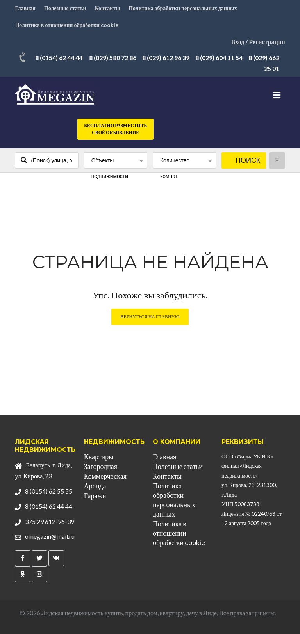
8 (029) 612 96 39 (165, 57)
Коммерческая (105, 476)
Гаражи (95, 495)
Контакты (107, 8)
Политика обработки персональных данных (183, 8)
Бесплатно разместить (115, 129)
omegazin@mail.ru (50, 536)
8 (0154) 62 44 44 (58, 57)
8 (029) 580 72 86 (112, 57)
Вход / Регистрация (258, 41)
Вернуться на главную (150, 317)
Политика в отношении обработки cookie (66, 24)
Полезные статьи (65, 8)
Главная (25, 8)
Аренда (95, 485)
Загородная (100, 466)
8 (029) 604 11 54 (219, 57)
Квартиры (99, 456)
